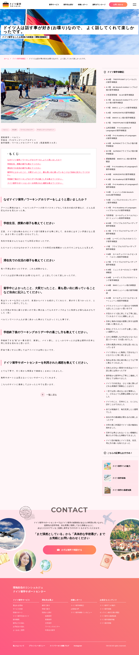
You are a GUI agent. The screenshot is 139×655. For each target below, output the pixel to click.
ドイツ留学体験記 (19, 59)
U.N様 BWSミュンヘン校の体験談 (121, 285)
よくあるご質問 (18, 630)
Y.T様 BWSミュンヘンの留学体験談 (122, 108)
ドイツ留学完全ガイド (21, 616)
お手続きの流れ (18, 626)
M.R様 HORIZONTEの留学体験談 (121, 174)
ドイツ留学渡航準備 (107, 619)
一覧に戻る (51, 395)
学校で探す (46, 609)
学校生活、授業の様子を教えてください (24, 164)
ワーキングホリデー (52, 626)
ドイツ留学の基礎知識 (108, 616)
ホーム (6, 59)
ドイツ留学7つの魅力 (108, 605)
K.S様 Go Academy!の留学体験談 (121, 179)
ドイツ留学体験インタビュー (81, 612)
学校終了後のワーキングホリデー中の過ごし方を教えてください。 (35, 179)
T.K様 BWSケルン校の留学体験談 (121, 118)
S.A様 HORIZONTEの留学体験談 (120, 113)
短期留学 (48, 616)
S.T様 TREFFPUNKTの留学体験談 (121, 123)
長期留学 (48, 619)
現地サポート (18, 612)
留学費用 (16, 619)
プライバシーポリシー (37, 646)
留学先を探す (68, 4)
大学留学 (48, 623)
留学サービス (54, 4)
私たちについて (18, 646)
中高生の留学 (50, 630)
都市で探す (46, 605)
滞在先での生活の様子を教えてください (24, 168)
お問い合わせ (118, 4)
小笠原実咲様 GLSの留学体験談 (120, 95)
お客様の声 (75, 609)
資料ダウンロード (99, 4)
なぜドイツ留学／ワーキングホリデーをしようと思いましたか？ (34, 160)
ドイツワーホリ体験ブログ (60, 646)
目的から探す (47, 612)
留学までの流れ (18, 623)
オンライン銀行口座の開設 (110, 612)
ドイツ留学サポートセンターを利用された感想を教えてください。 (35, 183)
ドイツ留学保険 (105, 609)
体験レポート (83, 4)
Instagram (78, 646)
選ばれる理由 (18, 605)
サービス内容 (18, 609)
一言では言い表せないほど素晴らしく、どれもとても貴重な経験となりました (122, 394)
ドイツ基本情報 (105, 623)
